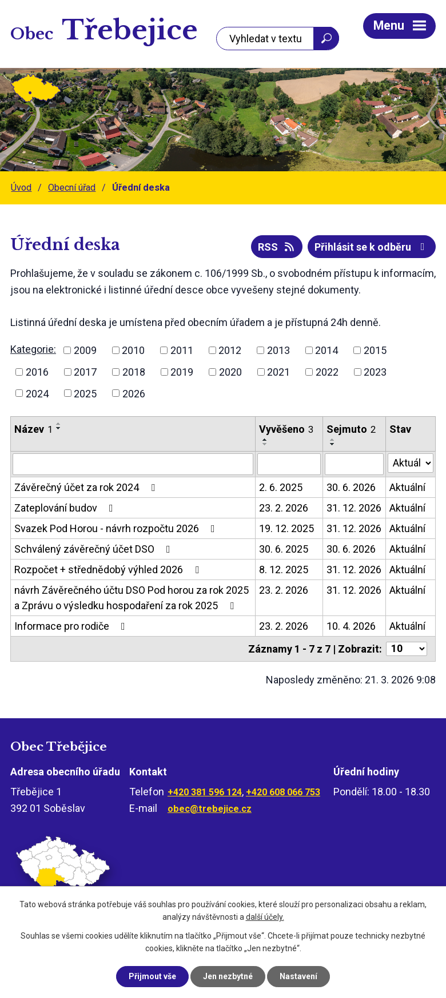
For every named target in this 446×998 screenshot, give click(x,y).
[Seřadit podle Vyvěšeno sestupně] (265, 444)
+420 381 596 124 (205, 792)
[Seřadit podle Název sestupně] (59, 428)
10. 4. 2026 (351, 626)
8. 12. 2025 (283, 570)
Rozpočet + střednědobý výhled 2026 (109, 570)
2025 (85, 393)
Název (33, 429)
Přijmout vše (152, 976)
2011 (181, 350)
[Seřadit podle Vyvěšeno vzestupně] (265, 439)
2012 (229, 350)
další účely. (265, 917)
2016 (37, 372)
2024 (37, 393)
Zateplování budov (66, 508)
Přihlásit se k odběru (371, 247)
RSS (277, 247)
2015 (375, 350)
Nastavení (298, 976)
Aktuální (407, 487)
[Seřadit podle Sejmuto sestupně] (332, 444)
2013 (278, 350)
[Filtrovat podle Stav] (410, 463)
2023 (375, 372)
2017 (85, 372)
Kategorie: (33, 349)
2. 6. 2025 (280, 487)
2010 (133, 350)
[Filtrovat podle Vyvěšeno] (289, 464)
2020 (230, 372)
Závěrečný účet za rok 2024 (87, 487)
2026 (133, 393)
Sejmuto (351, 429)
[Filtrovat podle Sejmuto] (354, 464)
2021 (278, 372)
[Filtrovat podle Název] (133, 464)
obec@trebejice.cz (210, 808)
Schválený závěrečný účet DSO (94, 549)
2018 (133, 372)
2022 (327, 372)
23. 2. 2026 (283, 508)
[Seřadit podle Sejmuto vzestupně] (332, 439)
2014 (326, 350)
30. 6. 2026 (351, 487)
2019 (181, 372)
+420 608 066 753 (283, 792)
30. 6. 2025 (283, 549)
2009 (85, 350)
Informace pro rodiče (72, 626)
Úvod (21, 187)
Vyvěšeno (286, 429)
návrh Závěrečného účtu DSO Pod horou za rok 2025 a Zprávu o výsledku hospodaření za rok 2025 (131, 597)
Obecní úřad (71, 187)
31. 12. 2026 (353, 508)
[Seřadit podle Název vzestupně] (59, 423)
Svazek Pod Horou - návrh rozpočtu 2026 (117, 528)
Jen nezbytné (228, 976)
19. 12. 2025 (286, 528)
